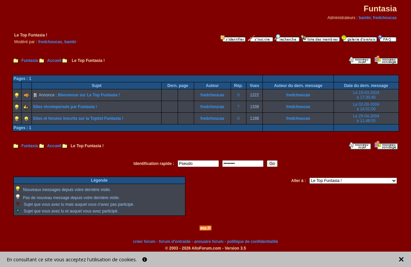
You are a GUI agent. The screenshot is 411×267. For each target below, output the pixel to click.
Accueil (54, 60)
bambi (364, 17)
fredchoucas (385, 17)
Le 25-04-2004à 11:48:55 (366, 118)
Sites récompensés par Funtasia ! (65, 106)
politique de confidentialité (252, 241)
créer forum (144, 241)
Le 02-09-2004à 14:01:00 (366, 106)
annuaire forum (208, 241)
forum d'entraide (174, 241)
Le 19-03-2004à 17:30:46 (366, 95)
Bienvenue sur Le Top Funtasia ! (89, 95)
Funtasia (29, 60)
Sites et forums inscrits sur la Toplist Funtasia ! (78, 118)
